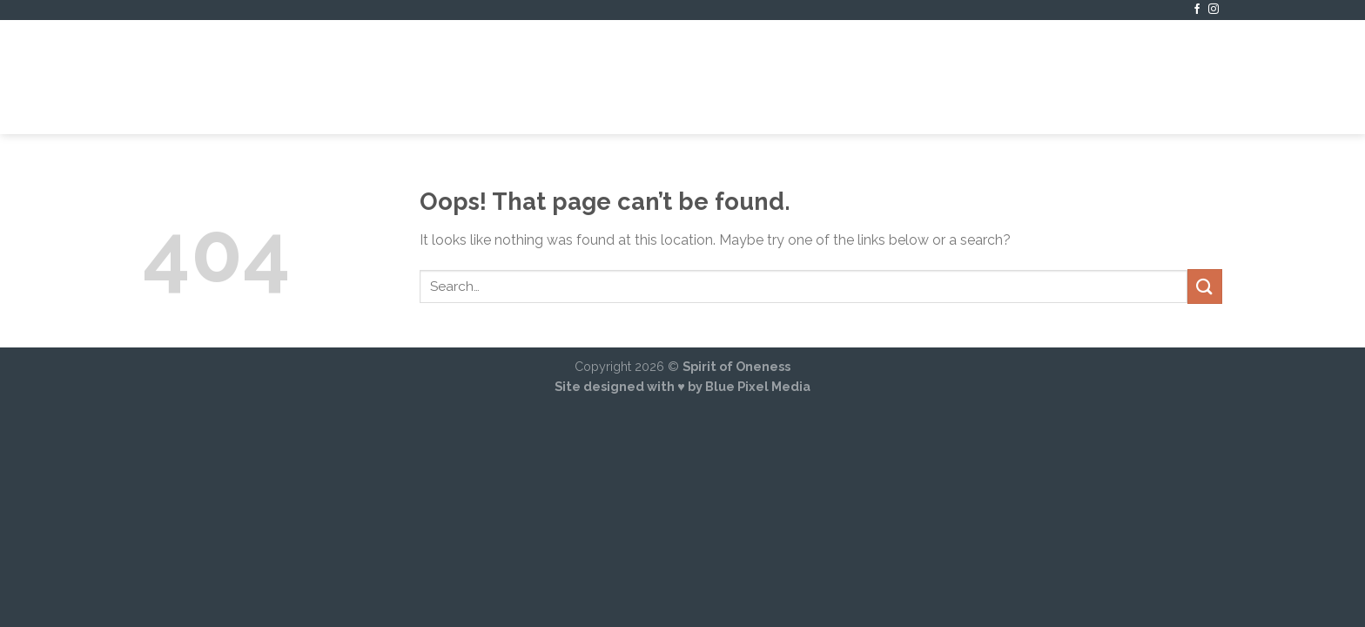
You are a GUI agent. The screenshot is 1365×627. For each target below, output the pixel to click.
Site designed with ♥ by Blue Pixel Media (682, 386)
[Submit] (1204, 286)
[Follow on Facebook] (1197, 9)
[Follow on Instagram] (1213, 9)
